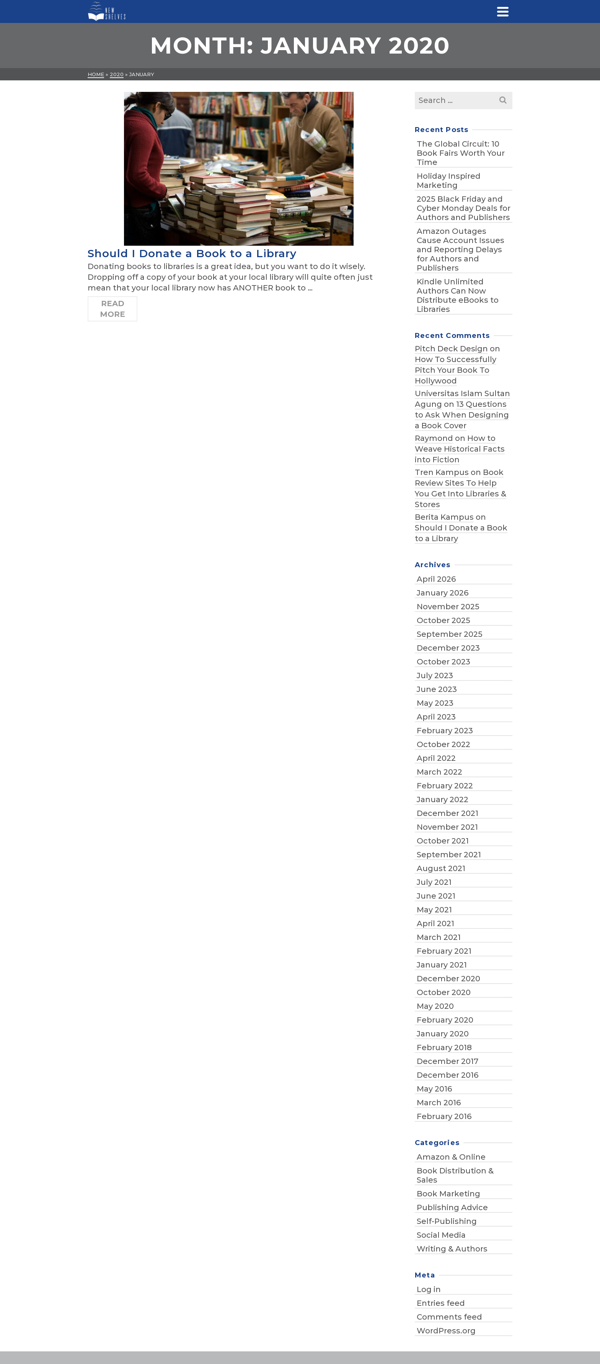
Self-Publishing (447, 1221)
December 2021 (447, 813)
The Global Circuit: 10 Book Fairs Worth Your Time (461, 153)
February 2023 (445, 730)
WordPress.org (446, 1330)
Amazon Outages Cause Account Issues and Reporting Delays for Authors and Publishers (460, 249)
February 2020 (445, 1020)
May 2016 (434, 1088)
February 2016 (444, 1116)
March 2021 (439, 937)
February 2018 (444, 1047)
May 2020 (435, 1006)
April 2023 (436, 716)
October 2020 (444, 992)
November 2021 (447, 827)
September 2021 (449, 854)
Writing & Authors (452, 1248)
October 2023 (443, 661)
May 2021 (434, 909)
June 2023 (437, 689)
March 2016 (439, 1102)
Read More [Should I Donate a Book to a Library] (112, 309)
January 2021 (442, 964)
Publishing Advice (452, 1207)
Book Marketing (448, 1193)
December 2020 (448, 978)
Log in (429, 1289)
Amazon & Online (451, 1157)
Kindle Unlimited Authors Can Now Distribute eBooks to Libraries (458, 295)
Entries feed (441, 1303)
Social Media (441, 1235)
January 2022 (442, 799)
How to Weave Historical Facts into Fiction (460, 449)
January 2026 (442, 592)
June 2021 (436, 896)
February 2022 (445, 785)
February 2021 (444, 951)
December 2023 (448, 648)
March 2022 (439, 772)
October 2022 (443, 744)
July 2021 (434, 882)
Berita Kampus (444, 517)
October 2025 (443, 620)
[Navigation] (502, 11)
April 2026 (436, 579)
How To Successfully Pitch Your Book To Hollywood (455, 370)
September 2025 (450, 634)
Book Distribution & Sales (455, 1175)
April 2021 (435, 923)
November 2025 (448, 606)
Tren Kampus (442, 472)
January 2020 (443, 1033)
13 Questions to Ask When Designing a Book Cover (462, 415)
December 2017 (447, 1061)
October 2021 (443, 840)
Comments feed (449, 1317)
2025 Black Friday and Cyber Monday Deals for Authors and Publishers (463, 208)
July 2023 (435, 675)
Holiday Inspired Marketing (449, 180)
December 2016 (447, 1075)
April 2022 (436, 758)
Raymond (434, 438)
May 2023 (435, 703)
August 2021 (441, 868)
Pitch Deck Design (451, 348)
